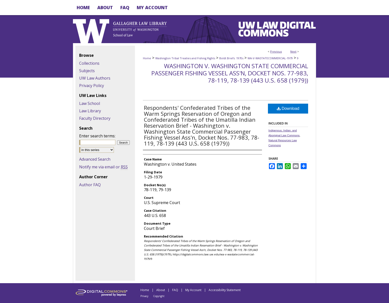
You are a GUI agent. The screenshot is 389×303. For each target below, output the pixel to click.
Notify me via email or (103, 167)
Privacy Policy (91, 85)
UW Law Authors (94, 78)
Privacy (144, 296)
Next (293, 51)
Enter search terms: (97, 136)
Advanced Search (94, 159)
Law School (89, 103)
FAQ (175, 290)
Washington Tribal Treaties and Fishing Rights (185, 58)
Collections (89, 63)
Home (147, 58)
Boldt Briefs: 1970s (231, 58)
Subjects (87, 70)
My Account (193, 290)
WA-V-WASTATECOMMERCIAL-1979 (270, 58)
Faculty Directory (94, 118)
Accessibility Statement (225, 290)
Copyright (158, 296)
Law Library (90, 111)
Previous (276, 51)
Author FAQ (90, 184)
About (160, 290)
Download (288, 108)
